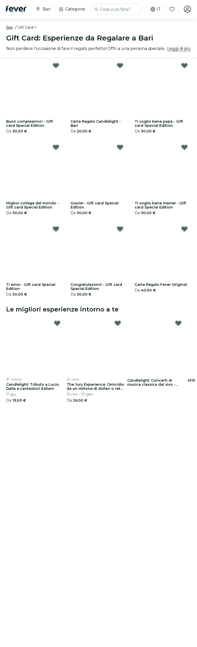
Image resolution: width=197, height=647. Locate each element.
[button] (27, 27)
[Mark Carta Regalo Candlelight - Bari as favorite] (120, 65)
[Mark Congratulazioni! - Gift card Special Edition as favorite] (120, 229)
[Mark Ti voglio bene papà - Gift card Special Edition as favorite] (184, 65)
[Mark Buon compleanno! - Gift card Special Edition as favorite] (56, 65)
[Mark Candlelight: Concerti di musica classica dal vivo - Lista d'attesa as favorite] (178, 323)
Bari (9, 27)
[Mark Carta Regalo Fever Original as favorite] (184, 229)
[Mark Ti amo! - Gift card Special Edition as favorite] (56, 229)
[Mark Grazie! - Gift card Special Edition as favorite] (120, 147)
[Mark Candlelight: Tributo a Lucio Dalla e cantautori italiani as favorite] (57, 323)
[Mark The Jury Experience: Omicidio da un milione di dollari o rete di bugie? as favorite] (117, 323)
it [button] (155, 9)
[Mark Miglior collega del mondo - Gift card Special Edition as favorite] (56, 147)
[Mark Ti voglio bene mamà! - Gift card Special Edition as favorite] (184, 147)
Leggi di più (179, 48)
